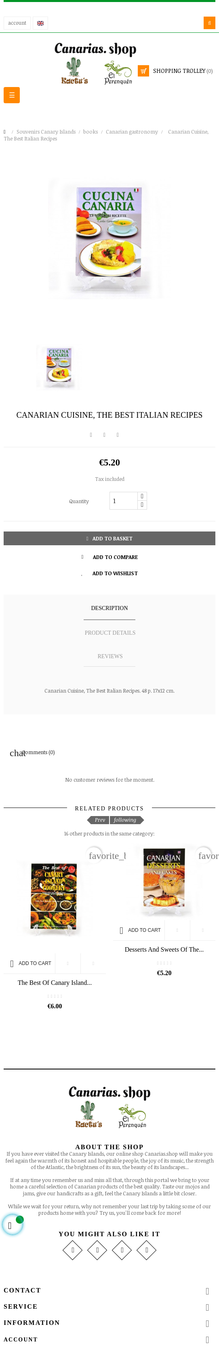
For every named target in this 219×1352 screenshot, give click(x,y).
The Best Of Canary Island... (55, 982)
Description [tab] (109, 608)
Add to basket (109, 538)
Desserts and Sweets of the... (164, 949)
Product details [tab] (110, 633)
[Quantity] (124, 501)
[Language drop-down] (40, 23)
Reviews (109, 656)
